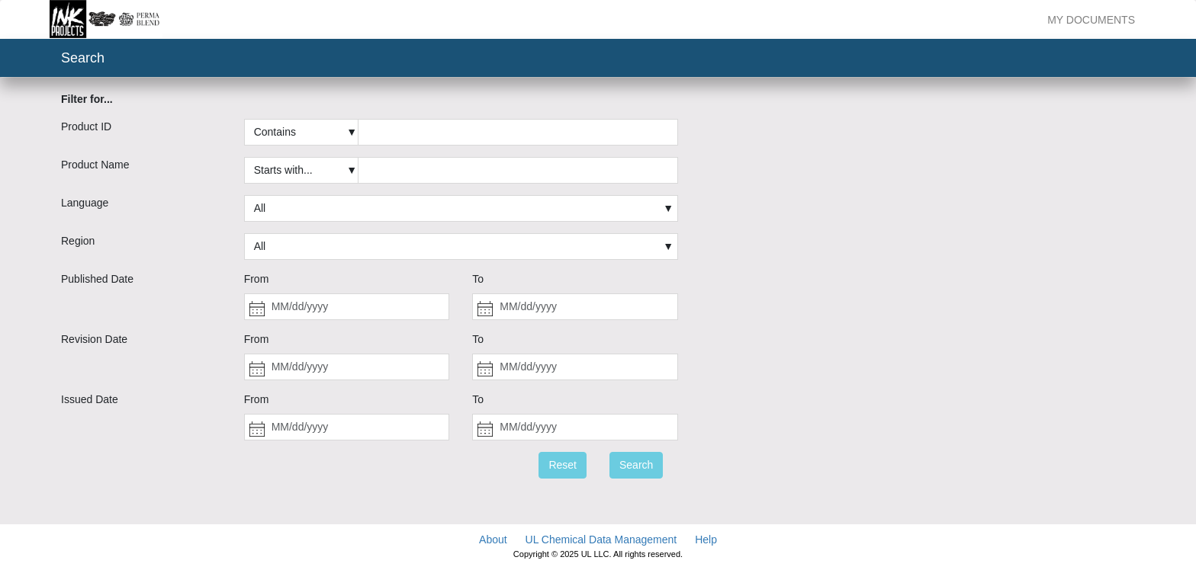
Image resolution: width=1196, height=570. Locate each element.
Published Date (97, 279)
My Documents (1091, 20)
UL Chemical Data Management (601, 539)
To (478, 279)
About (493, 539)
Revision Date (94, 339)
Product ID (86, 126)
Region (78, 241)
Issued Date (89, 399)
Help (706, 539)
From (256, 279)
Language (84, 203)
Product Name (95, 165)
